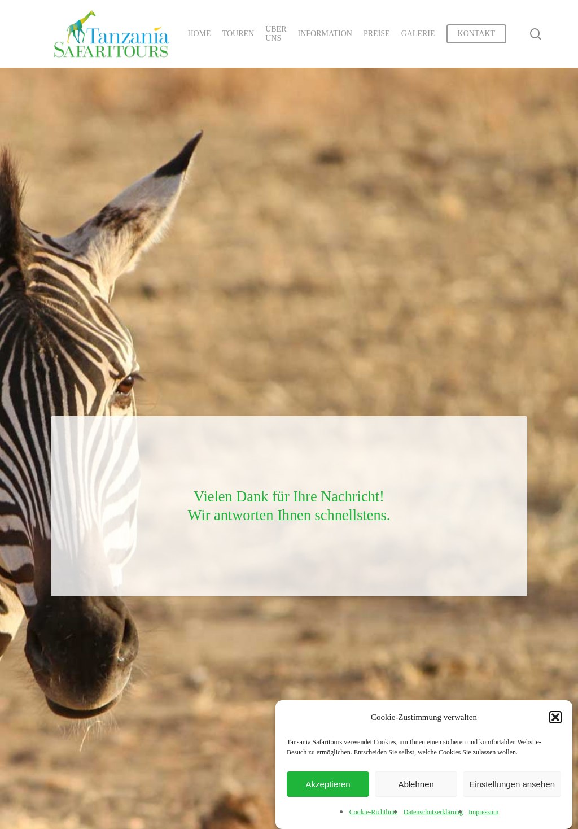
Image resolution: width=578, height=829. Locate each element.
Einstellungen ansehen (512, 784)
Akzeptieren (327, 784)
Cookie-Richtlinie (373, 812)
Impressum (483, 812)
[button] (555, 717)
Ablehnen (416, 784)
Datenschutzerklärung (433, 812)
